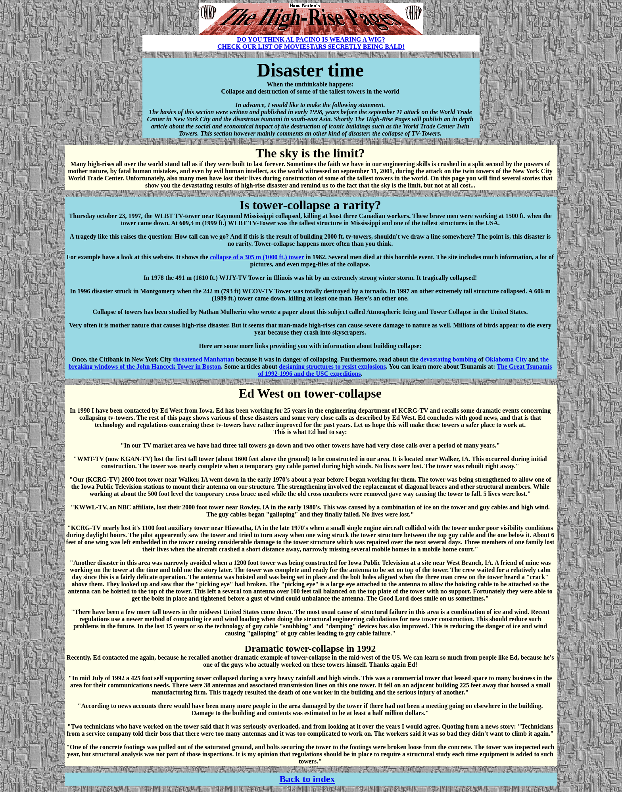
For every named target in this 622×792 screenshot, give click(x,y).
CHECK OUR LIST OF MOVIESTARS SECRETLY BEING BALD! (311, 46)
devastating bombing (448, 359)
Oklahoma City (506, 359)
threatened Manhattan (203, 359)
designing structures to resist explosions (332, 366)
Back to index (307, 779)
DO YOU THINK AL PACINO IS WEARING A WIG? (311, 39)
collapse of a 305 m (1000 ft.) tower (257, 257)
